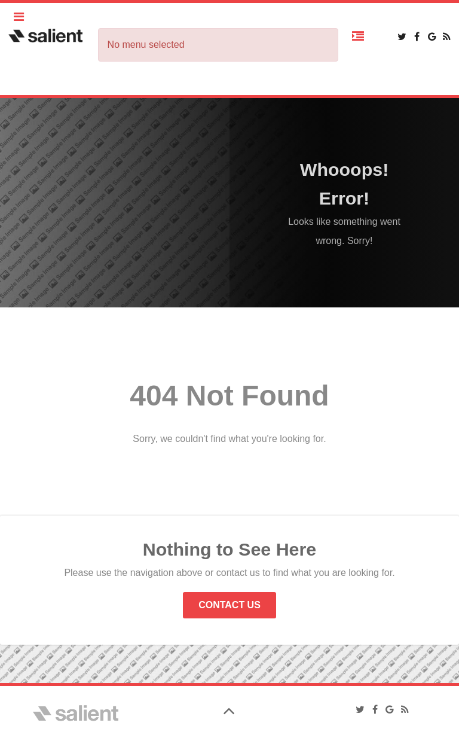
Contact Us (229, 605)
